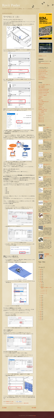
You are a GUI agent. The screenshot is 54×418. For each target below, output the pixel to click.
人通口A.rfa (41, 115)
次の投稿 (4, 407)
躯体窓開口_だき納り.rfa (43, 109)
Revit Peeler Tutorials (42, 69)
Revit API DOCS (41, 79)
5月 (41, 302)
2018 (41, 311)
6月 (41, 300)
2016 (41, 314)
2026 (41, 269)
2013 (41, 319)
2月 (41, 307)
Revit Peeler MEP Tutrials (43, 71)
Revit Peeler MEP (42, 76)
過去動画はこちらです (42, 55)
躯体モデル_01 (41, 117)
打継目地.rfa (41, 104)
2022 (41, 276)
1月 (41, 309)
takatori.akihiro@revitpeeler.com (44, 63)
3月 (41, 305)
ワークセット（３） (44, 290)
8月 (41, 297)
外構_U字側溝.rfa (42, 87)
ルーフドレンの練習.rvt (43, 95)
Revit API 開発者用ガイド (43, 77)
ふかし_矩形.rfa (41, 112)
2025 (41, 271)
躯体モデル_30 (41, 121)
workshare (11, 403)
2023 (41, 274)
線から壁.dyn (41, 100)
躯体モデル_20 (41, 120)
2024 (41, 272)
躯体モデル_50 (41, 107)
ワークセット (21, 403)
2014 (41, 318)
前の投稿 (34, 407)
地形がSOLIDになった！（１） (47, 165)
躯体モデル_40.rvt (42, 114)
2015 (41, 316)
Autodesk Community (42, 73)
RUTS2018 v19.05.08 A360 (43, 90)
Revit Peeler (11, 5)
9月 (41, 295)
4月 (41, 304)
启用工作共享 (26, 403)
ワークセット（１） (47, 152)
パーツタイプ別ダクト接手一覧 (44, 84)
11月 (42, 284)
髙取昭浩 (47, 254)
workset (7, 403)
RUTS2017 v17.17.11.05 (43, 93)
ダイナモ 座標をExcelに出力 (44, 101)
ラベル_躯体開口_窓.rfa (43, 110)
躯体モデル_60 (41, 103)
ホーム (19, 407)
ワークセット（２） (44, 291)
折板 (44, 226)
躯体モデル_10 (41, 118)
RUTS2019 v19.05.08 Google (44, 89)
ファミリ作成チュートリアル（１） (47, 128)
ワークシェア (15, 403)
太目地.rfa (40, 106)
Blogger (34, 415)
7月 (41, 299)
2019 (41, 281)
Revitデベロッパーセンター (43, 74)
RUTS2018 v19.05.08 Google (44, 92)
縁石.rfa (40, 98)
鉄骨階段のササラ (47, 213)
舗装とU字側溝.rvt (42, 86)
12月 (42, 282)
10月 (42, 286)
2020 (41, 279)
